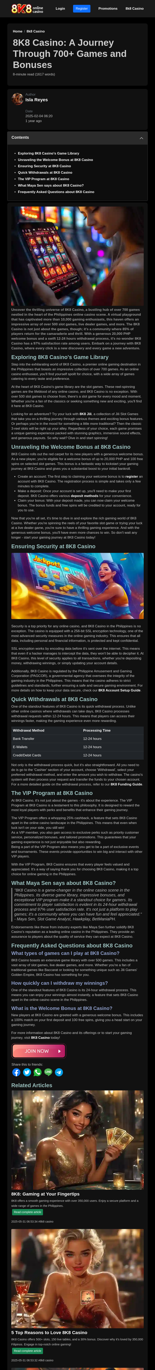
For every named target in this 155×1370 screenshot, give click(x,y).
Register (82, 8)
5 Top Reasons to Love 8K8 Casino (49, 1332)
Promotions (107, 8)
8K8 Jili (86, 414)
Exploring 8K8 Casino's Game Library (48, 153)
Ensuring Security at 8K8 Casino (44, 166)
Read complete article (27, 1212)
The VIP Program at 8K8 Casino (43, 179)
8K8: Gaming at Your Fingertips (45, 1194)
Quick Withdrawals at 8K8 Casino (45, 172)
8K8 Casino (40, 1038)
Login (60, 8)
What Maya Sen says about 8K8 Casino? (51, 185)
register (132, 476)
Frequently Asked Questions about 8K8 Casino (56, 192)
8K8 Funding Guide (126, 784)
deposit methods (84, 496)
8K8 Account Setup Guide (119, 690)
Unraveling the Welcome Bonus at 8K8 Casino (55, 160)
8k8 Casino (135, 8)
